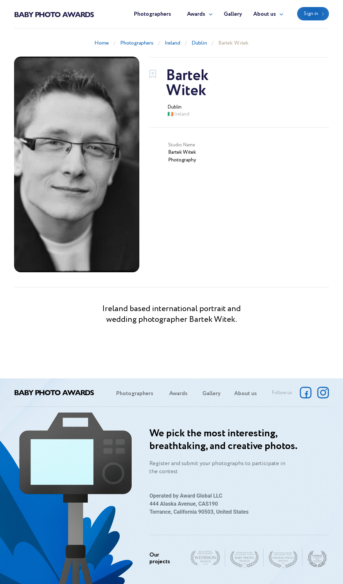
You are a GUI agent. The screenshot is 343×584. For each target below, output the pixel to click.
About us (264, 14)
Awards (196, 14)
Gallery (233, 14)
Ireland (172, 43)
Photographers (152, 14)
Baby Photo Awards (54, 14)
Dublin (199, 43)
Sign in (311, 13)
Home (101, 43)
